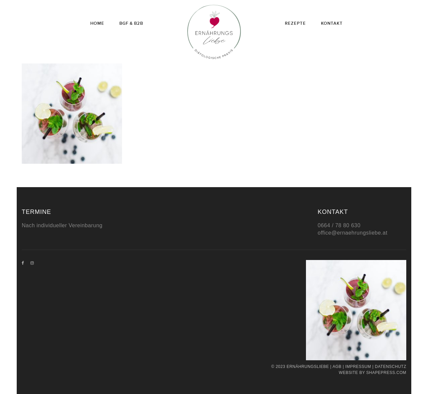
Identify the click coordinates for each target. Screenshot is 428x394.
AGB (336, 366)
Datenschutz (390, 366)
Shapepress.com (386, 372)
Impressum (358, 366)
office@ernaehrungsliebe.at (353, 233)
